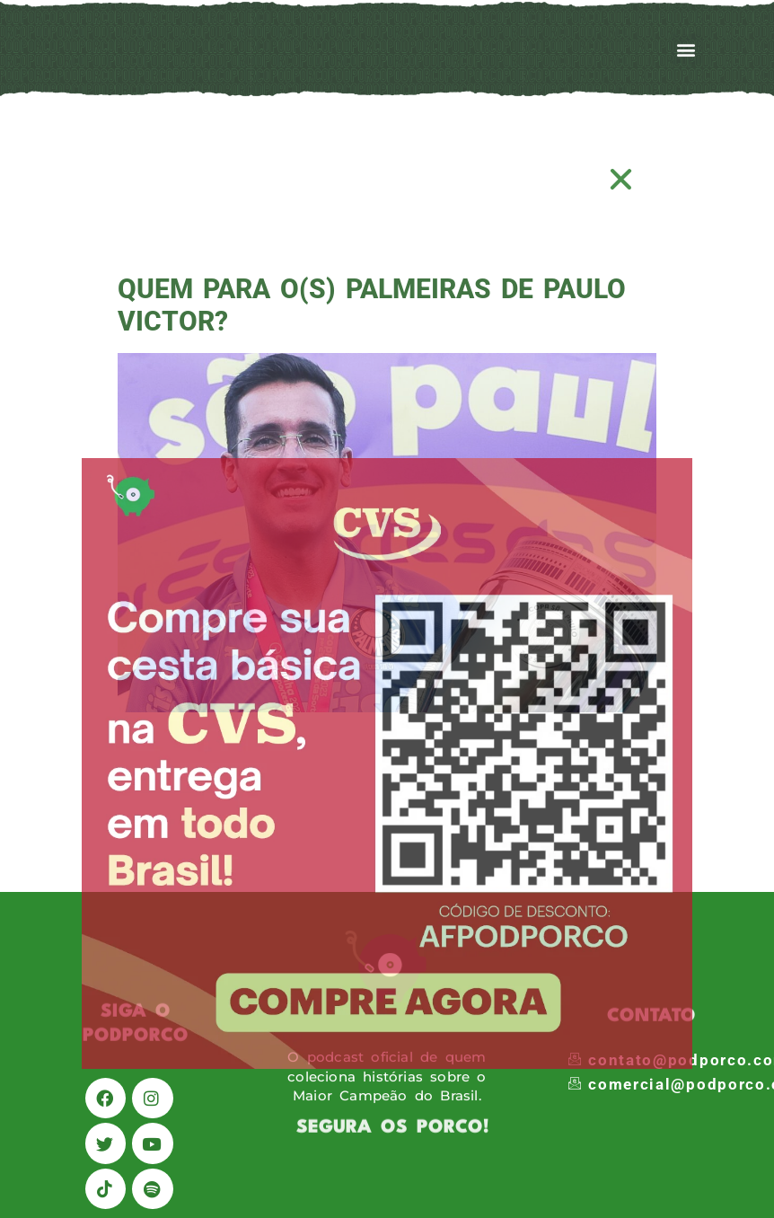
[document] (387, 609)
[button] (622, 179)
